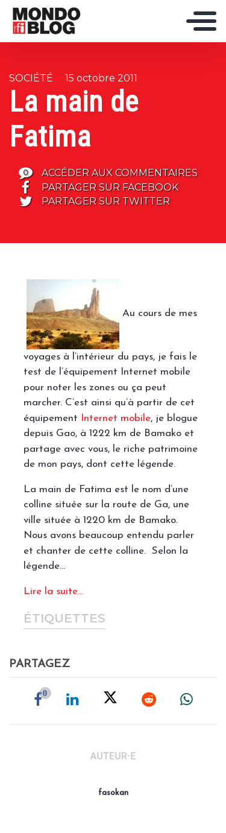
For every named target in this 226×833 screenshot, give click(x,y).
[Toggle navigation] (201, 21)
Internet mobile (116, 418)
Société (31, 78)
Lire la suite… (53, 591)
